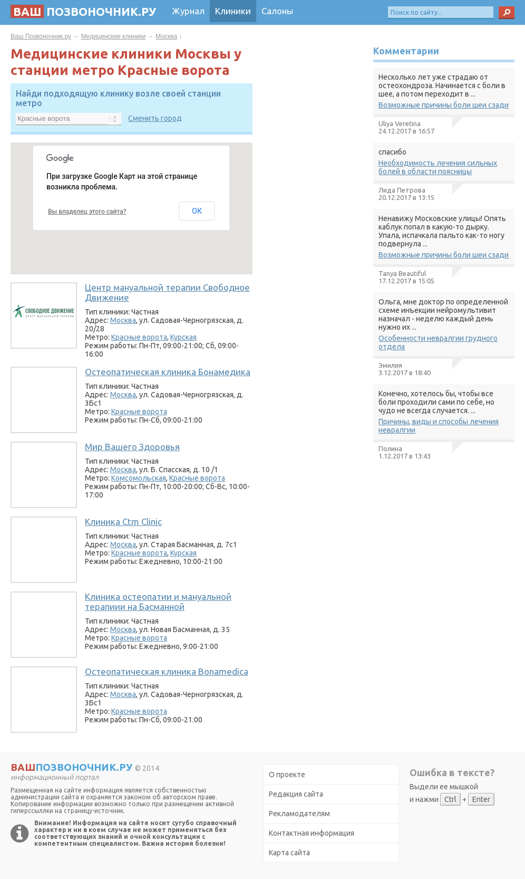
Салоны (277, 11)
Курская (183, 337)
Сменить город (155, 118)
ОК (197, 211)
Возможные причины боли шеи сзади (443, 105)
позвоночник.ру (83, 11)
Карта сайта (289, 852)
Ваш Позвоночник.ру (41, 36)
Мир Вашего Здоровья (132, 447)
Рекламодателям (299, 813)
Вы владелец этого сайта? (87, 211)
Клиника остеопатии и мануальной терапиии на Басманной (158, 601)
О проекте (287, 774)
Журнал (188, 11)
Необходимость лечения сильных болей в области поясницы (437, 167)
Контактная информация (311, 833)
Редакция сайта (296, 794)
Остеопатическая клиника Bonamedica (166, 671)
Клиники (233, 11)
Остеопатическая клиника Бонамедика (167, 372)
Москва (166, 36)
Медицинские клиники (113, 36)
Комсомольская (138, 478)
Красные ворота (139, 337)
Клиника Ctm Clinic (123, 522)
